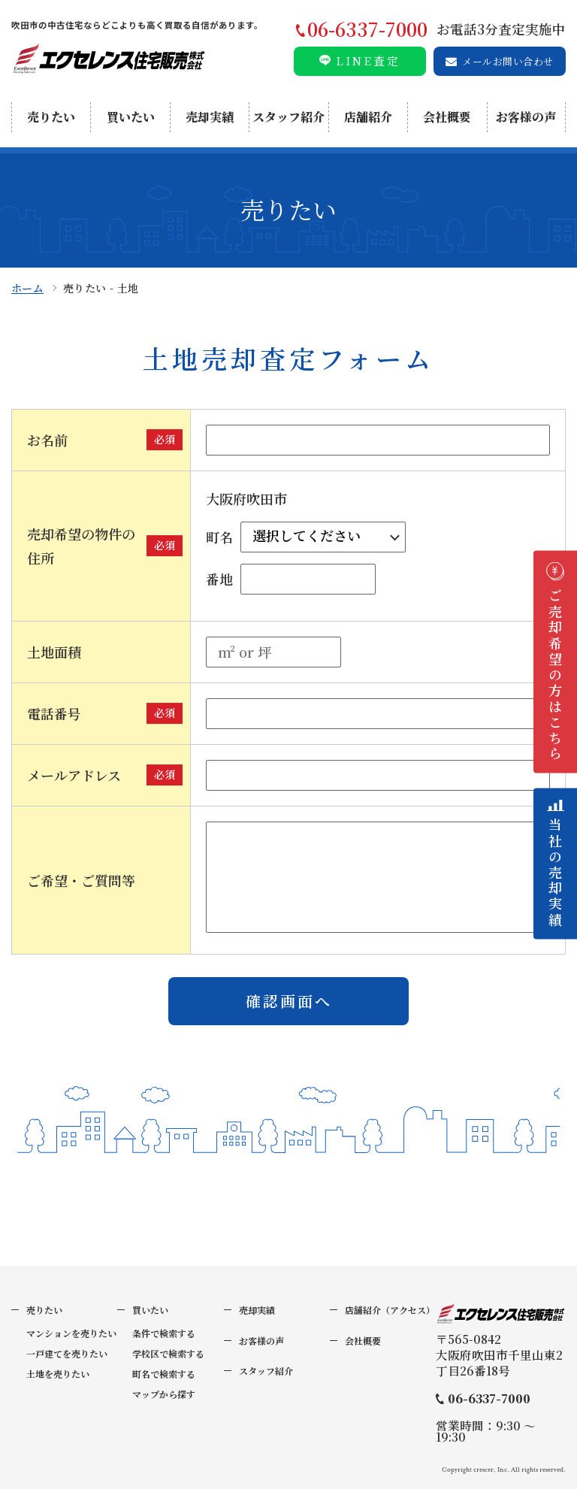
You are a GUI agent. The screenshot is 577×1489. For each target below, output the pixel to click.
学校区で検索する (168, 1353)
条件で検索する (163, 1333)
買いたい (131, 117)
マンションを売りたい (71, 1333)
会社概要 (447, 117)
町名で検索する (163, 1373)
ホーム (27, 288)
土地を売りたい (57, 1373)
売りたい (51, 117)
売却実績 (210, 117)
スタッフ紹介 (288, 117)
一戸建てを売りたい (66, 1353)
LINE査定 (368, 60)
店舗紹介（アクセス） (390, 1309)
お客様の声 (526, 117)
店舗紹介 (368, 117)
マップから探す (163, 1394)
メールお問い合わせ (507, 61)
